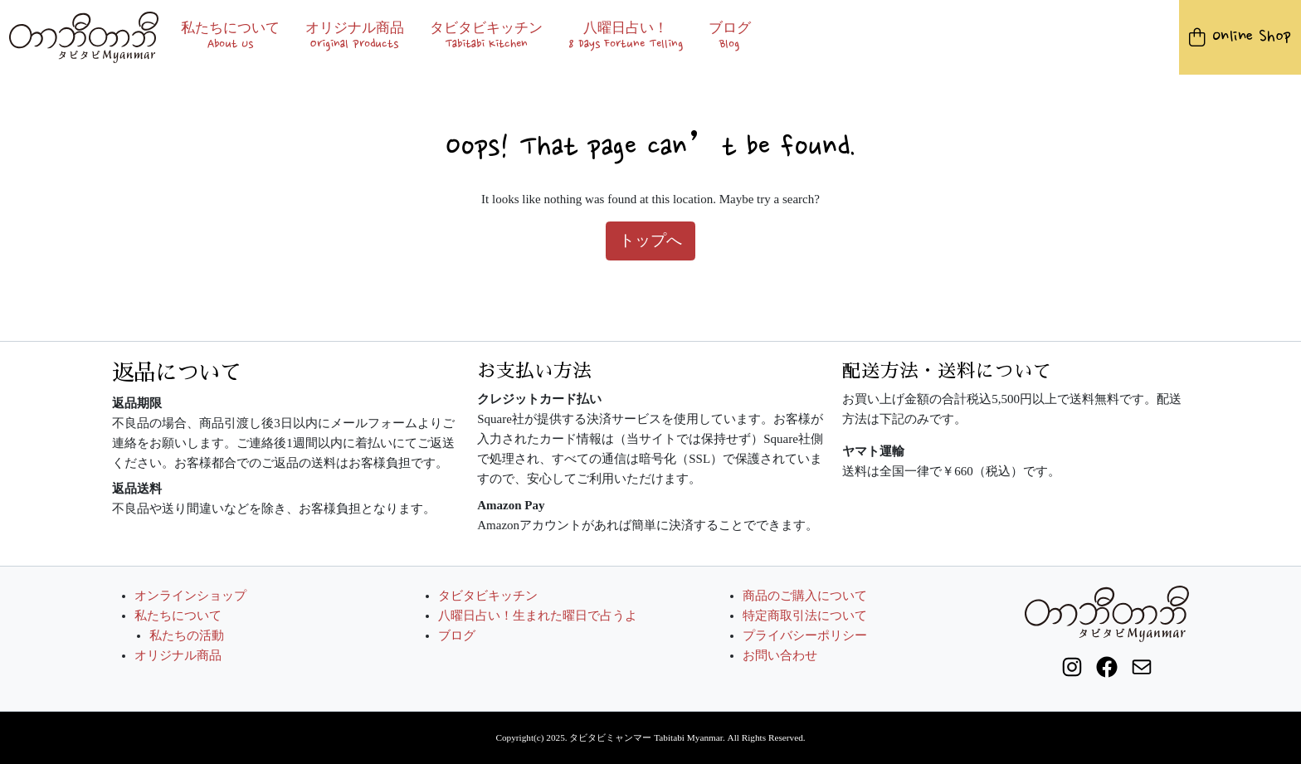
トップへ (650, 240)
